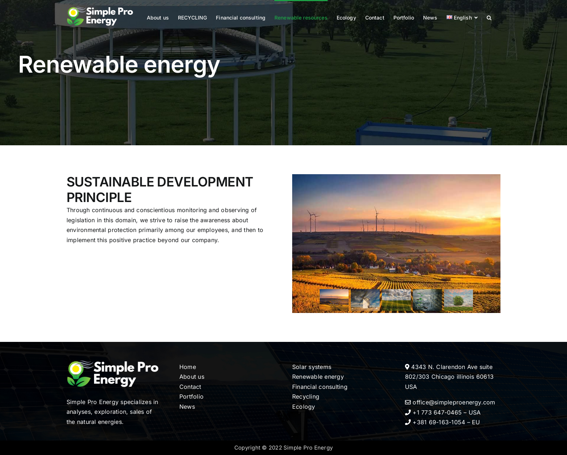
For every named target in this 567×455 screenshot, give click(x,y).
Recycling (305, 396)
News (187, 406)
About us (191, 376)
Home (187, 366)
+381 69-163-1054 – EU (442, 422)
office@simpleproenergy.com (450, 402)
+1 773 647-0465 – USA (443, 412)
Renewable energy (318, 376)
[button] (489, 17)
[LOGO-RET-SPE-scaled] (114, 359)
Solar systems (311, 366)
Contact (190, 386)
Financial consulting (320, 386)
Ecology (303, 406)
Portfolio (191, 396)
